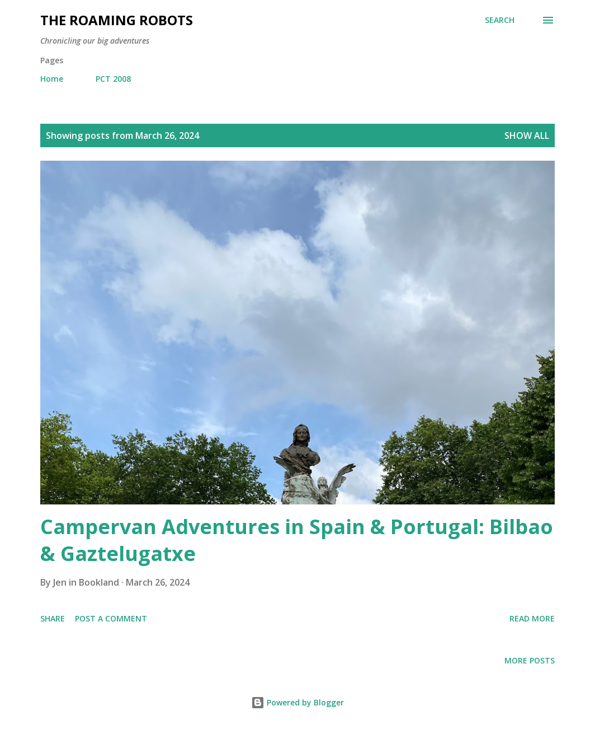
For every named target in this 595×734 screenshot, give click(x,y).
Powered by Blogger (297, 702)
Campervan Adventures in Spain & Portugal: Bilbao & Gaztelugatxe (296, 540)
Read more (532, 618)
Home (51, 78)
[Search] (499, 20)
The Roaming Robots (116, 20)
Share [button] (52, 618)
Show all (526, 135)
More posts (529, 660)
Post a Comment (111, 618)
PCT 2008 (113, 78)
